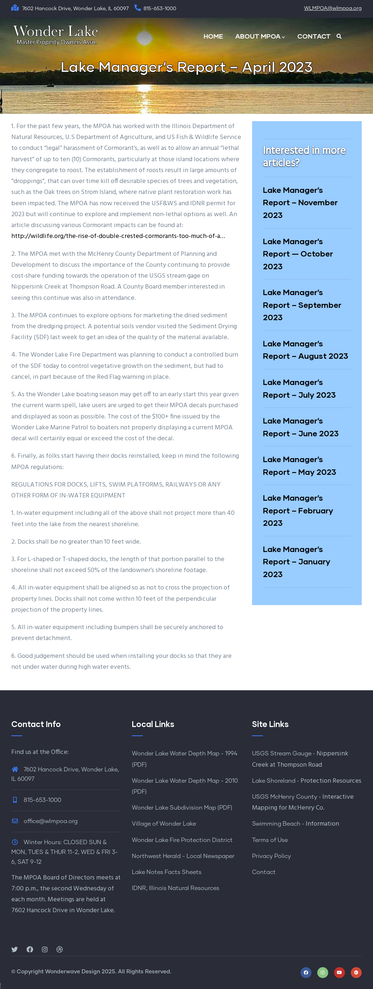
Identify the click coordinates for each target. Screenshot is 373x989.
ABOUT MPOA (260, 36)
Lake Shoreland (273, 781)
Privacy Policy (271, 856)
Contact (264, 872)
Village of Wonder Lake (164, 824)
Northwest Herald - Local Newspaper (183, 856)
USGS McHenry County (284, 797)
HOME (213, 36)
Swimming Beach (276, 824)
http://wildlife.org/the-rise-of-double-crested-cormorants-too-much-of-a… (118, 236)
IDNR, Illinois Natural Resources (175, 888)
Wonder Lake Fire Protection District (182, 840)
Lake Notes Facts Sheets (166, 872)
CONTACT (314, 36)
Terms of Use (270, 840)
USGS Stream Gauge (281, 753)
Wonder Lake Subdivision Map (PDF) (182, 808)
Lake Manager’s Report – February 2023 (298, 510)
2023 (17, 684)
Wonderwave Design (72, 971)
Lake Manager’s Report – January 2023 (296, 561)
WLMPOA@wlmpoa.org (333, 8)
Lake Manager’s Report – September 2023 (302, 304)
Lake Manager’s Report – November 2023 (300, 202)
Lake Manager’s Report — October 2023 (298, 254)
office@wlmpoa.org (44, 821)
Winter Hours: (43, 842)
